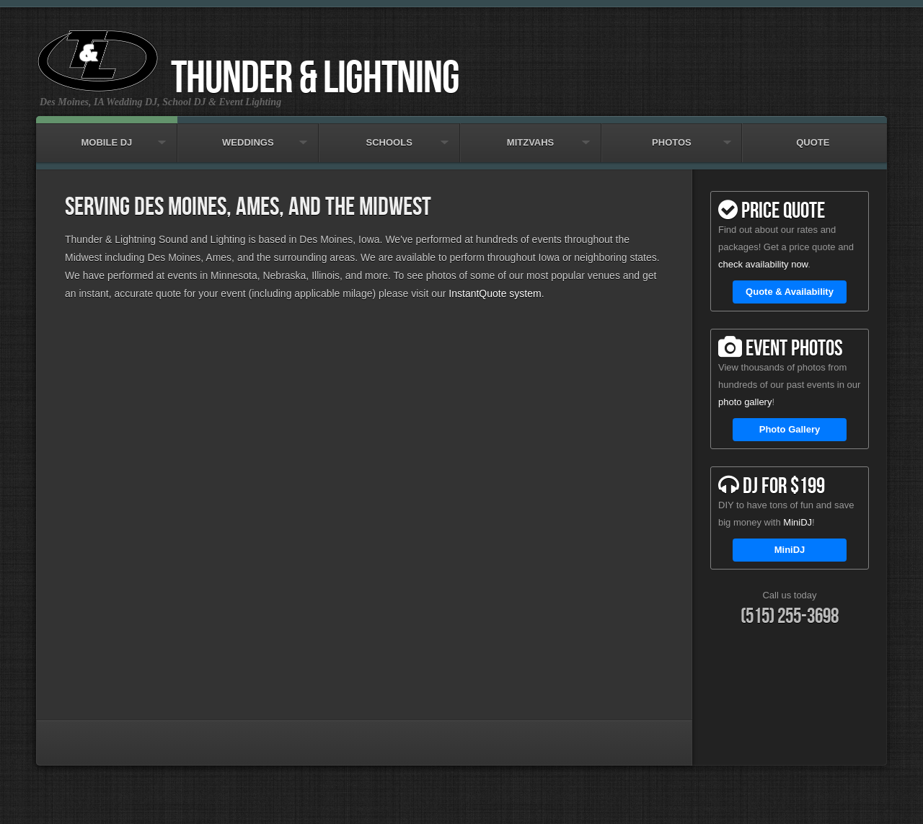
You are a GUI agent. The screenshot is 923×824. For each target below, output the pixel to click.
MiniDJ (797, 522)
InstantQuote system (495, 293)
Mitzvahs (530, 135)
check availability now (763, 264)
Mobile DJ (106, 135)
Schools (389, 135)
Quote (812, 135)
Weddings (248, 135)
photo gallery (745, 402)
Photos (672, 135)
